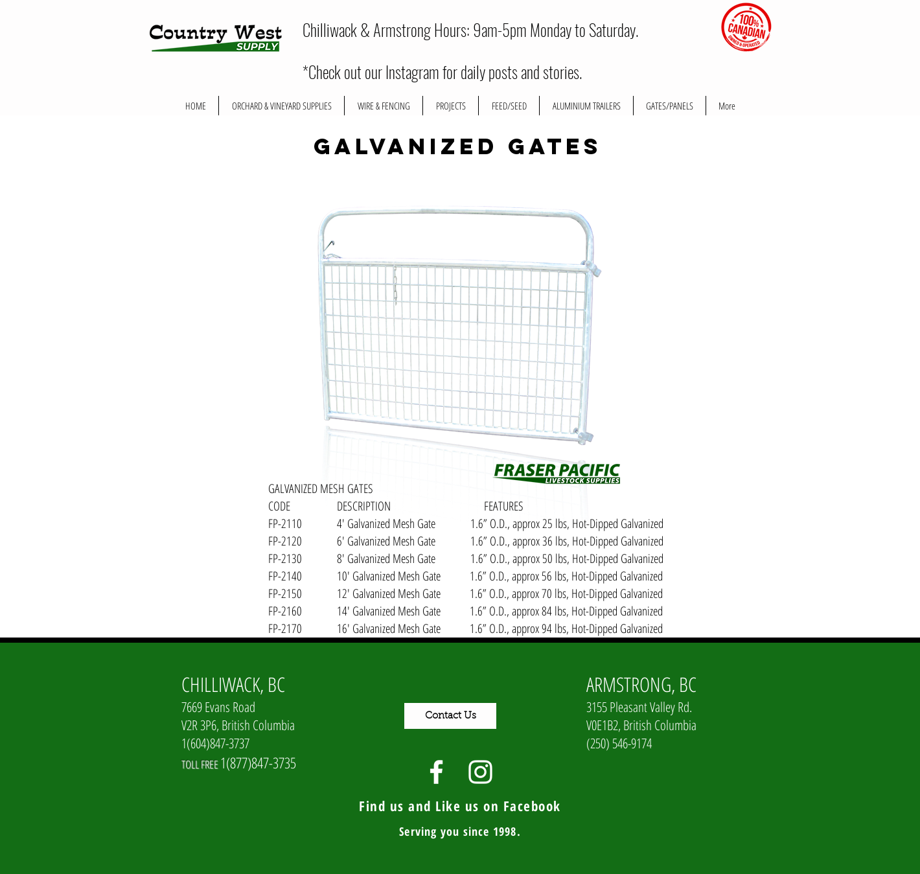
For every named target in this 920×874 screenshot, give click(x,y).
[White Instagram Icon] (480, 772)
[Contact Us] (450, 716)
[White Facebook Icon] (436, 772)
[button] (450, 105)
